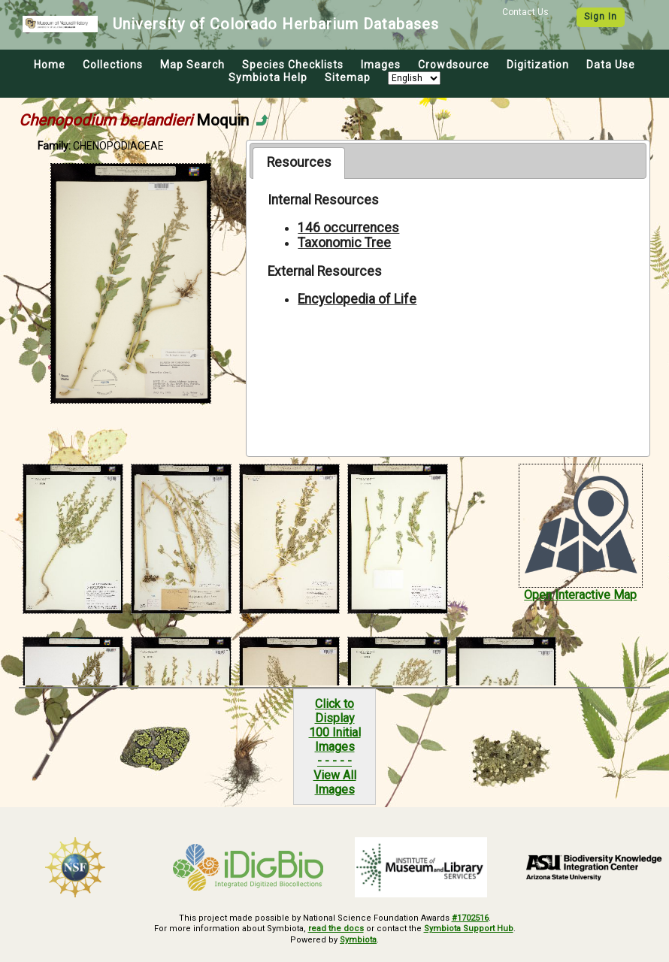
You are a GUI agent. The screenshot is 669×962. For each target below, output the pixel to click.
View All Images (334, 782)
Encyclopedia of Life (357, 299)
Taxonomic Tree (344, 242)
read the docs (336, 928)
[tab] (299, 163)
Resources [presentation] (299, 162)
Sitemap (348, 77)
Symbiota (358, 940)
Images (381, 65)
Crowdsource (453, 65)
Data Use (610, 65)
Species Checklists (293, 65)
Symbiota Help (268, 77)
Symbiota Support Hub (468, 928)
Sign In (600, 16)
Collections (113, 65)
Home (49, 65)
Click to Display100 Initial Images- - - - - (335, 732)
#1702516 (470, 918)
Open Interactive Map (580, 595)
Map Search (192, 65)
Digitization (538, 65)
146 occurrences (348, 227)
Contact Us (525, 12)
